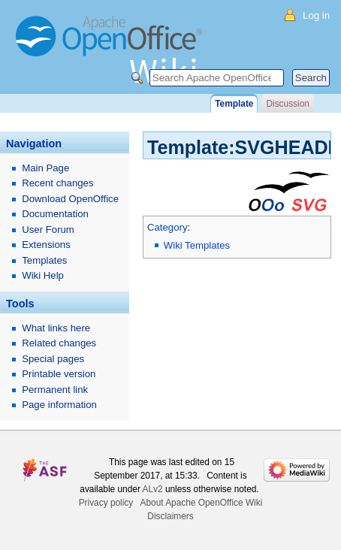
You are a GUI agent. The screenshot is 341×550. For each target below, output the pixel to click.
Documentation (55, 213)
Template (234, 103)
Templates (44, 260)
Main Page (45, 168)
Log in (316, 15)
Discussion (287, 103)
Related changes (59, 343)
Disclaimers (170, 516)
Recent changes (57, 183)
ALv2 (153, 489)
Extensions (46, 244)
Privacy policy (106, 502)
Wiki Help (43, 275)
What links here (56, 328)
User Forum (48, 229)
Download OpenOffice (70, 198)
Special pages (53, 358)
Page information (59, 404)
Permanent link (55, 389)
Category (167, 227)
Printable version (58, 373)
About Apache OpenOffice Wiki (201, 502)
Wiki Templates (197, 245)
